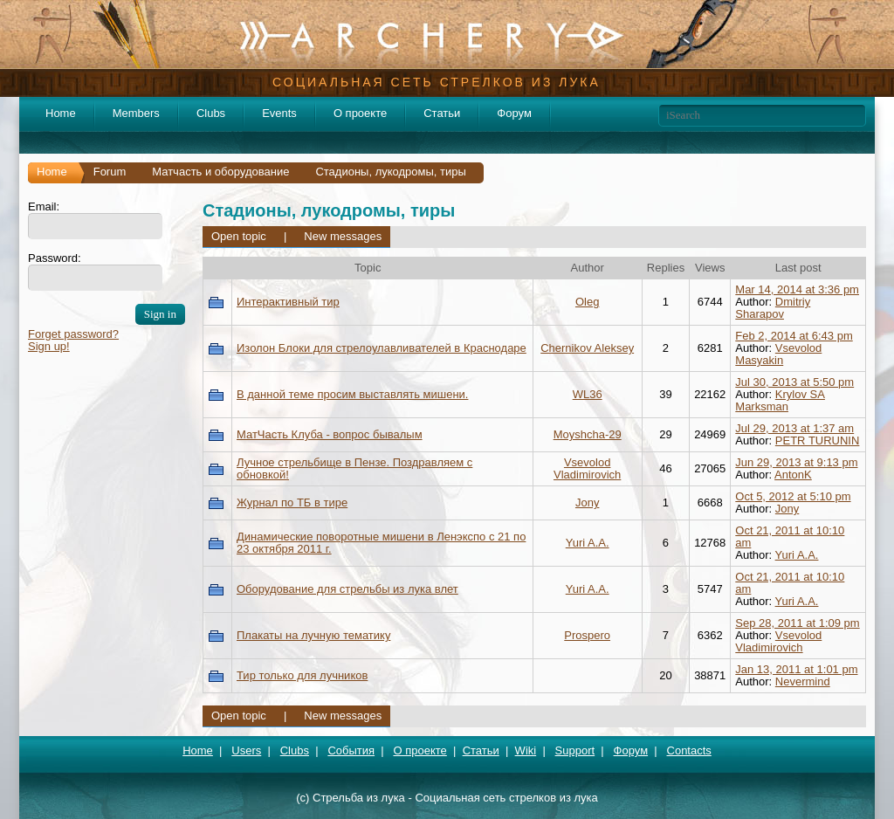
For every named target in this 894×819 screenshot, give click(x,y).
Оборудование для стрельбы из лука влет (347, 588)
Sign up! (49, 346)
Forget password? (73, 334)
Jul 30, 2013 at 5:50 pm (794, 382)
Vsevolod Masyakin (778, 354)
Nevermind (802, 681)
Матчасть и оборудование (220, 171)
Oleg (587, 301)
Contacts (689, 750)
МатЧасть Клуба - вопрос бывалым (330, 434)
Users (246, 750)
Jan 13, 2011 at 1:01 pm (796, 669)
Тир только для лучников (302, 675)
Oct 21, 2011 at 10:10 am (789, 536)
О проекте (360, 113)
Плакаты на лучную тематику (313, 635)
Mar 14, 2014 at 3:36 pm (797, 289)
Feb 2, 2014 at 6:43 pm (793, 335)
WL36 (587, 394)
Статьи (441, 113)
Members (136, 113)
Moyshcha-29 (588, 434)
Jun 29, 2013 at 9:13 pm (796, 462)
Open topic (238, 236)
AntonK (793, 474)
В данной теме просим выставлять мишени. (352, 394)
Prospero (587, 635)
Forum (110, 171)
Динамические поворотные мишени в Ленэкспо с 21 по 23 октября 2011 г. (381, 542)
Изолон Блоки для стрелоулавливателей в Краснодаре (381, 347)
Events (279, 113)
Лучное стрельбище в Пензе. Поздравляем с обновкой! (354, 468)
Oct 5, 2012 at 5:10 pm (792, 496)
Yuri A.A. (587, 542)
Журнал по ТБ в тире (292, 502)
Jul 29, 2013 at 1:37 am (794, 428)
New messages (343, 236)
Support (575, 750)
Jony (587, 502)
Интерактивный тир (288, 301)
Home (60, 113)
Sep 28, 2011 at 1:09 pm (797, 623)
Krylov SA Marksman (780, 400)
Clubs (210, 113)
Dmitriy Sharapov (772, 307)
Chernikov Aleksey (587, 347)
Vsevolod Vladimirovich (587, 468)
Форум (514, 113)
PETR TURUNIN (817, 440)
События (351, 750)
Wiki (526, 750)
